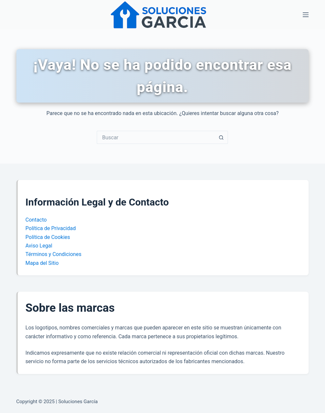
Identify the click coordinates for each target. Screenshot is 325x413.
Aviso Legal (39, 246)
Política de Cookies (48, 237)
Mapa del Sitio (42, 263)
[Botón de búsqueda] (221, 137)
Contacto (36, 220)
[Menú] (306, 15)
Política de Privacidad (51, 228)
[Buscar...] (156, 137)
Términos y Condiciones (54, 254)
